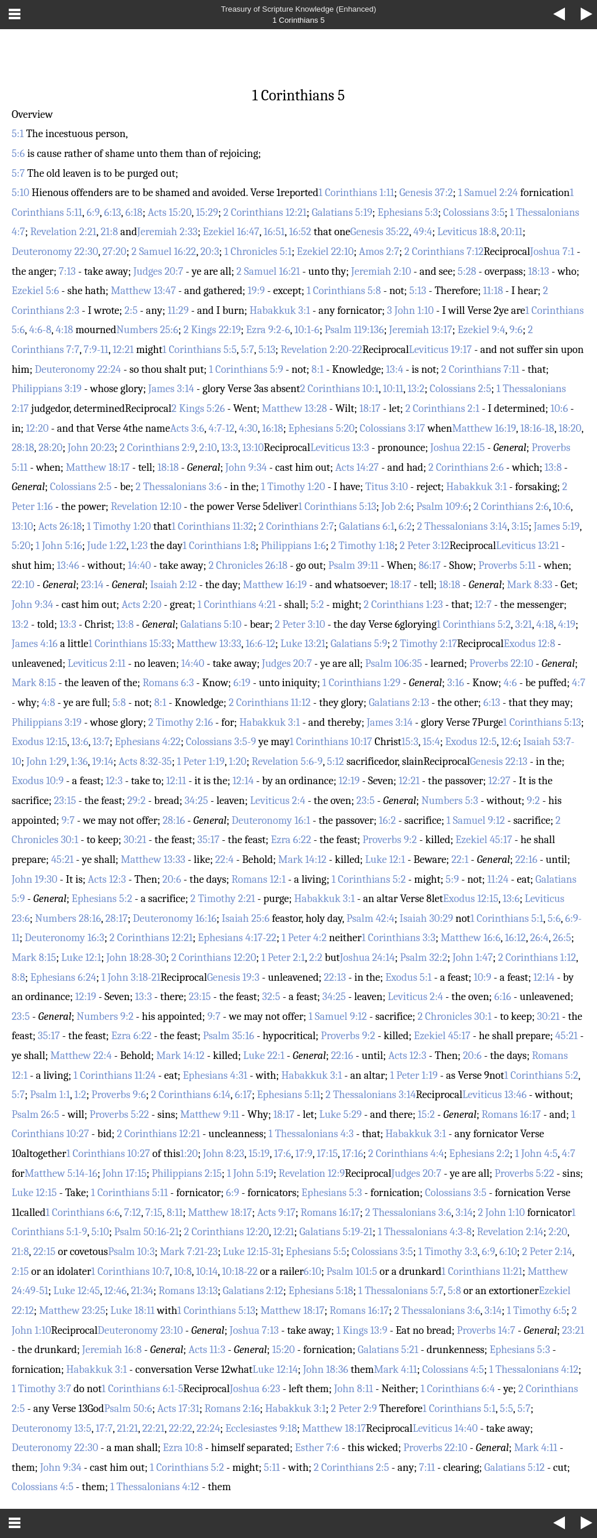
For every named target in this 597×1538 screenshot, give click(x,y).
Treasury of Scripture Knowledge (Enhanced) (298, 9)
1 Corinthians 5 (298, 20)
